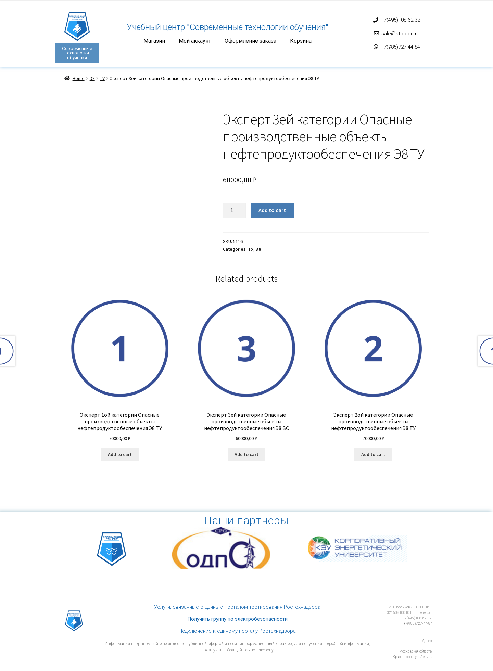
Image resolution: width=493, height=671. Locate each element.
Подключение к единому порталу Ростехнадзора (237, 630)
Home (79, 78)
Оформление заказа (250, 41)
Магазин (154, 41)
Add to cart (272, 209)
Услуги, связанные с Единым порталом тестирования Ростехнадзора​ (237, 606)
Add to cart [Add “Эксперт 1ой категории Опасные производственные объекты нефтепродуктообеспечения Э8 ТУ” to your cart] (120, 454)
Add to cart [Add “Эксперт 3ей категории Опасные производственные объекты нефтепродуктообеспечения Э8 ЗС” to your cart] (246, 454)
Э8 (92, 78)
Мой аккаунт (195, 41)
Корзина (301, 41)
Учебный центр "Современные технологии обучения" (227, 27)
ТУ (102, 78)
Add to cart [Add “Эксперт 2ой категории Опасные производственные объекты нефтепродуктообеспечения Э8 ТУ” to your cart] (373, 454)
